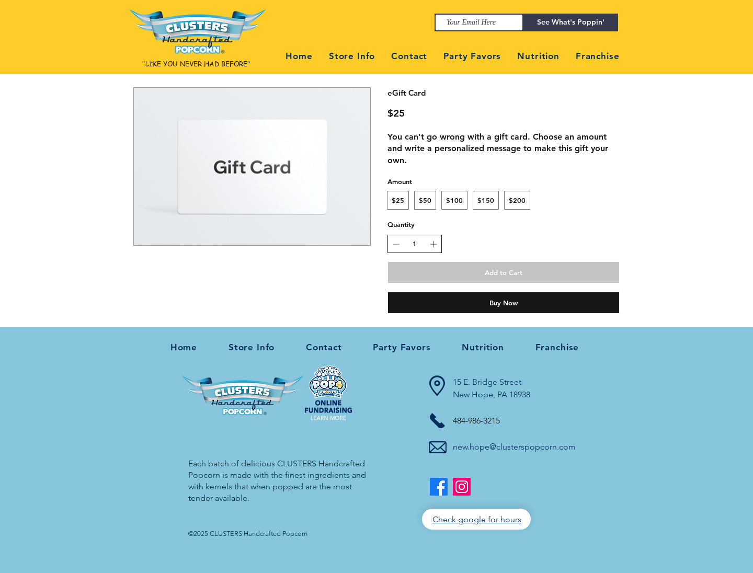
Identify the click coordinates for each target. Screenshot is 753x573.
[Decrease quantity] (396, 244)
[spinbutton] (415, 243)
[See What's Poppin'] (570, 22)
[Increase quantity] (433, 244)
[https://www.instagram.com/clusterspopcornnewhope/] (462, 487)
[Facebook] (439, 487)
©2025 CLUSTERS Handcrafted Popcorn (247, 533)
